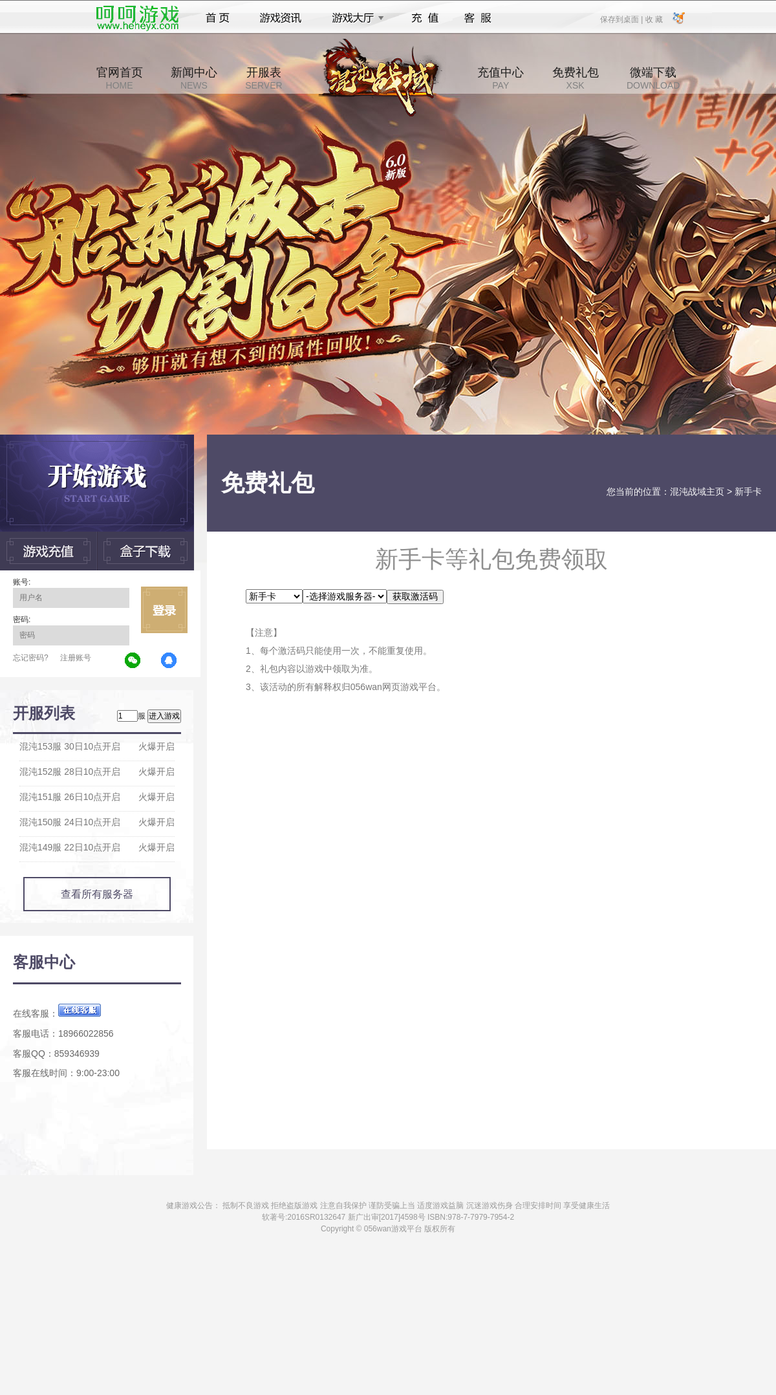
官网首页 (119, 78)
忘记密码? (30, 657)
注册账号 (75, 657)
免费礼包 (575, 78)
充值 (424, 18)
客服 (478, 18)
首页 (217, 18)
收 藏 (653, 18)
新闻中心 (194, 78)
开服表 (263, 78)
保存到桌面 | (622, 18)
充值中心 (500, 78)
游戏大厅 (354, 18)
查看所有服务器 (97, 894)
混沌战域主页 (697, 491)
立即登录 (164, 610)
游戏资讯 (281, 18)
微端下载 (653, 78)
